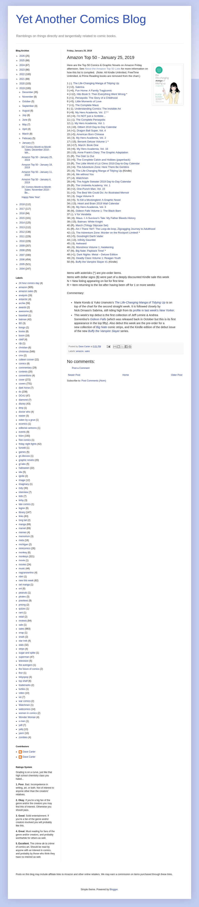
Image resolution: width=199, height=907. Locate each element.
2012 (22, 232)
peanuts (23, 592)
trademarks (25, 685)
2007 (22, 255)
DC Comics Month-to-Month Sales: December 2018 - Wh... (36, 150)
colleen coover (26, 359)
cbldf (21, 339)
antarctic (23, 299)
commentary (25, 367)
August (26, 110)
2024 (22, 65)
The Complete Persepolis (90, 119)
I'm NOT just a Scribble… (91, 115)
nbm (21, 576)
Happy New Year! (31, 197)
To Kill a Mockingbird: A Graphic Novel (99, 199)
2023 (22, 69)
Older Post (176, 375)
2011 (22, 236)
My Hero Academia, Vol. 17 (91, 112)
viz (20, 697)
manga (22, 524)
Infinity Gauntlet (87, 239)
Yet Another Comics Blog (81, 19)
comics (22, 363)
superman (24, 657)
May (24, 124)
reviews (23, 620)
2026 (22, 56)
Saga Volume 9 (85, 196)
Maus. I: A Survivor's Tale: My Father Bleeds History (106, 218)
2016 (22, 213)
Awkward (81, 243)
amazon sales (26, 291)
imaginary (24, 484)
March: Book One (88, 145)
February (27, 138)
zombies (23, 737)
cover (21, 379)
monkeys (23, 556)
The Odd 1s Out (85, 156)
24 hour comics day (29, 283)
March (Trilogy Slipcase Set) (92, 225)
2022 (22, 74)
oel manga (24, 584)
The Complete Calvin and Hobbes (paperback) (103, 159)
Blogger (114, 889)
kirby (21, 500)
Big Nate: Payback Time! (90, 250)
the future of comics (29, 669)
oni (20, 588)
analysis (23, 295)
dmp (21, 408)
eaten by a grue (27, 420)
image (22, 480)
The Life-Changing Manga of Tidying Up (96, 83)
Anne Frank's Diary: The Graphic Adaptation (102, 152)
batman (23, 319)
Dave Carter (29, 751)
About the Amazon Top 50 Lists (102, 68)
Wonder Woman (27, 717)
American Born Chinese (90, 134)
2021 (22, 79)
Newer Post (74, 375)
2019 (22, 88)
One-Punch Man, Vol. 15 (91, 188)
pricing (22, 604)
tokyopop (23, 677)
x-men (22, 721)
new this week (26, 580)
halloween (24, 468)
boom (22, 335)
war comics (25, 701)
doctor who (24, 411)
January (26, 142)
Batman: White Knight (90, 221)
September (28, 106)
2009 (22, 245)
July (24, 115)
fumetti (22, 448)
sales (87, 351)
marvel (22, 528)
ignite (21, 476)
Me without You (85, 174)
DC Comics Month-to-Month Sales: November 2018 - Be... (36, 190)
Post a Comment (80, 368)
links (21, 516)
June (25, 119)
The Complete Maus (87, 105)
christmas (24, 351)
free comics (25, 440)
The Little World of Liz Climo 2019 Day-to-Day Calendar (108, 163)
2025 (22, 60)
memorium (24, 536)
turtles (22, 689)
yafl (20, 725)
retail (21, 616)
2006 (22, 259)
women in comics (28, 713)
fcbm (21, 435)
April (25, 129)
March (26, 133)
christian (23, 347)
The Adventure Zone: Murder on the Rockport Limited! (107, 232)
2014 (22, 222)
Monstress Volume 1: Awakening (94, 247)
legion (22, 508)
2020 (22, 83)
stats (21, 645)
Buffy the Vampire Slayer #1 (92, 261)
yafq (21, 729)
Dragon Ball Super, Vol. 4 (91, 130)
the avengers (25, 665)
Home (126, 375)
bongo (22, 327)
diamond (23, 399)
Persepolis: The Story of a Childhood (96, 97)
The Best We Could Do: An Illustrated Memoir (103, 192)
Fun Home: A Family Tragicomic (93, 90)
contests (23, 371)
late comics (25, 504)
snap (21, 632)
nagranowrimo (26, 572)
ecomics (23, 423)
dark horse (24, 387)
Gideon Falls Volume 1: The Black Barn (98, 210)
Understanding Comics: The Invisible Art (98, 108)
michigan (23, 544)
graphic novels (26, 460)
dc (20, 391)
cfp (20, 343)
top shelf (23, 681)
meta (21, 540)
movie (22, 560)
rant (21, 612)
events (22, 432)
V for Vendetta (83, 214)
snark (21, 636)
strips (21, 648)
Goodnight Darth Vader (90, 236)
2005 (22, 264)
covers (22, 383)
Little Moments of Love (88, 101)
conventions (25, 375)
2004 (22, 268)
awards (22, 307)
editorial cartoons (28, 428)
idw (20, 472)
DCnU (22, 395)
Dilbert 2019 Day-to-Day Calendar (97, 127)
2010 (22, 241)
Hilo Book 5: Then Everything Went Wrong (101, 94)
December (28, 92)
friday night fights (28, 444)
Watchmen (82, 178)
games (22, 452)
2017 (22, 208)
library (22, 512)
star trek (23, 640)
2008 (22, 250)
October (26, 101)
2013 (22, 227)
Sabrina (79, 87)
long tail (23, 520)
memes (22, 532)
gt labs (22, 464)
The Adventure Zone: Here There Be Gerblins (103, 167)
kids (21, 496)
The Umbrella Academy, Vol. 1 (93, 185)
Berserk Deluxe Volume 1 (92, 141)
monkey (23, 552)
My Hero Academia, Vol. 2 (91, 137)
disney (22, 403)
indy (21, 488)
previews (23, 600)
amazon (80, 351)
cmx (21, 355)
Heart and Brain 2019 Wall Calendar (98, 203)
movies (22, 564)
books (22, 331)
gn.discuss (24, 456)
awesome (24, 311)
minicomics (24, 548)
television (24, 661)
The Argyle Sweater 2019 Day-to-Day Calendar (104, 181)
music (22, 568)
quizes (22, 608)
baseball (23, 315)
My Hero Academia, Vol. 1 (90, 123)
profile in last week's (153, 310)
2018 (22, 204)
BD (20, 323)
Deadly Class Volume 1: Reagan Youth (98, 258)
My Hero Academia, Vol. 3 (91, 207)
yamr (21, 733)
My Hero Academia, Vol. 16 (92, 148)
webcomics (24, 709)
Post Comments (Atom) (93, 380)
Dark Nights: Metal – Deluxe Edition (97, 254)
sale (21, 624)
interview (23, 492)
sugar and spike (27, 652)
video (21, 693)
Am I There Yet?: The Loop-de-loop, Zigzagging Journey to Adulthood (115, 228)
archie (22, 303)
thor (21, 673)
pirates (22, 596)
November (28, 96)
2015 (22, 218)
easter (22, 415)
